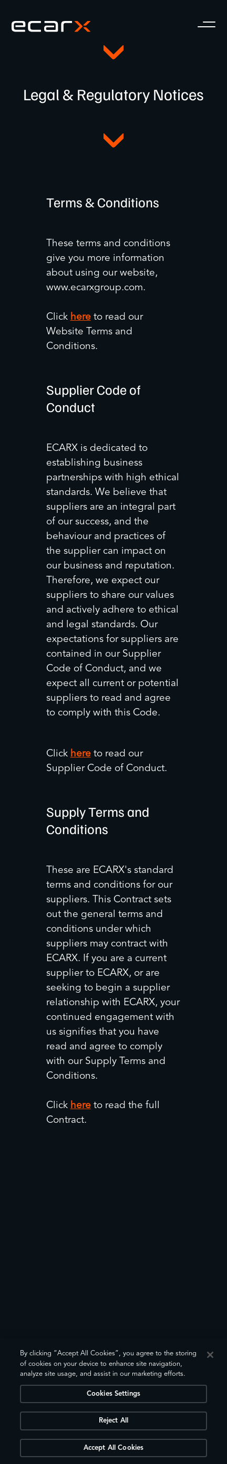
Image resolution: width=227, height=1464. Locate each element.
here (80, 317)
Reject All (113, 1422)
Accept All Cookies (113, 1450)
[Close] (210, 1356)
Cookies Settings (113, 1395)
